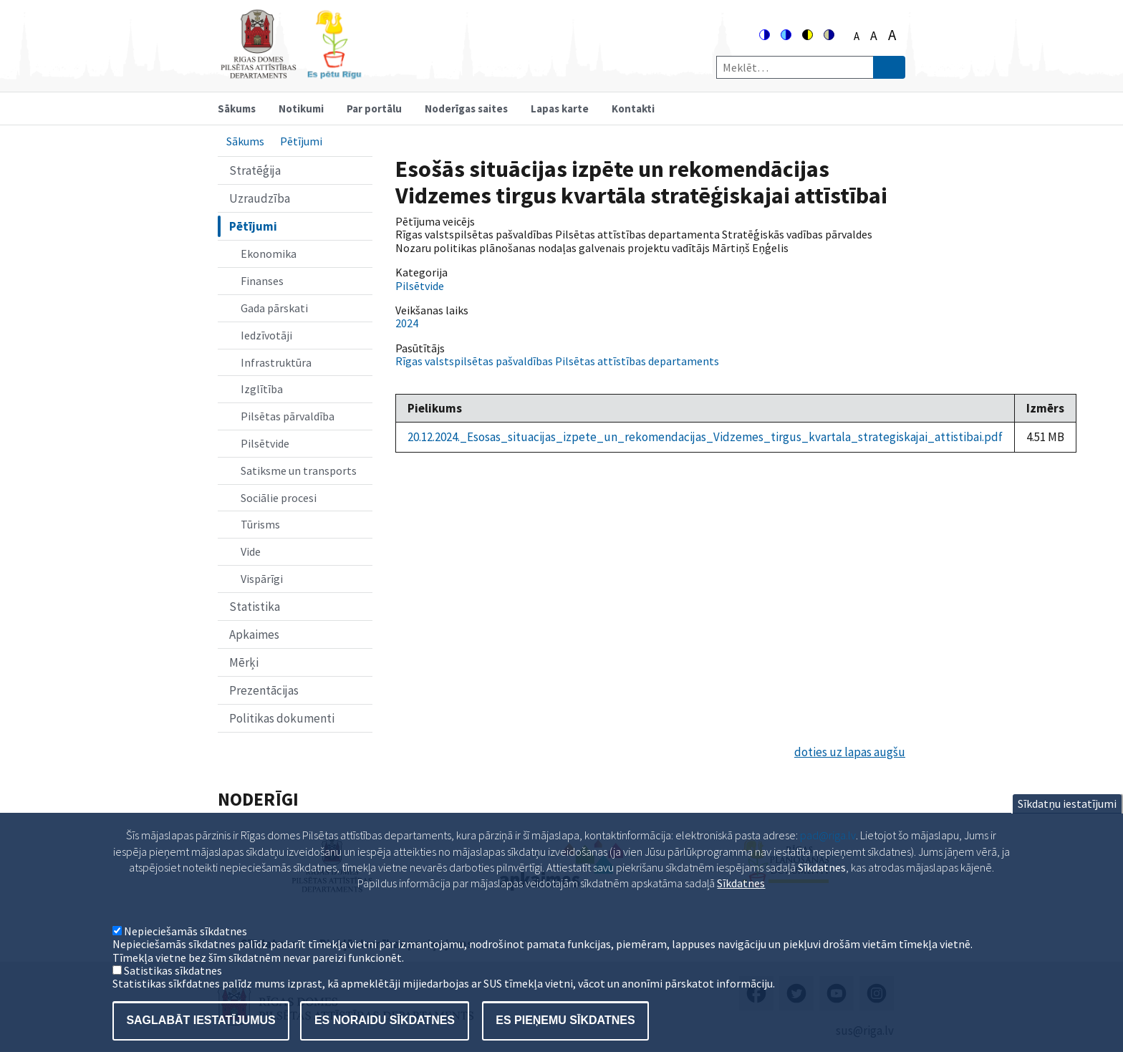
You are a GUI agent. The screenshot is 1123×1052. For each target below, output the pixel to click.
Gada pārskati (274, 308)
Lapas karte (560, 108)
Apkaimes (254, 634)
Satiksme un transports (299, 470)
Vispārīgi (262, 578)
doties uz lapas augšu (849, 752)
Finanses (262, 281)
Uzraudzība (259, 198)
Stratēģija (255, 170)
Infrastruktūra (276, 362)
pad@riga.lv (828, 853)
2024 (406, 323)
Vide (251, 551)
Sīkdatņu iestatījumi (1067, 821)
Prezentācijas (264, 690)
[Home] (291, 72)
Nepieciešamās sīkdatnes (185, 948)
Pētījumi (301, 141)
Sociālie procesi (279, 498)
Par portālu (374, 108)
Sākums (237, 108)
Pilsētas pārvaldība (287, 416)
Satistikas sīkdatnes (173, 987)
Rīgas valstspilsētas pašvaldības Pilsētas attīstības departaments (557, 361)
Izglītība (262, 389)
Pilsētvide (265, 443)
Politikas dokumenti (281, 718)
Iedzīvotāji (266, 335)
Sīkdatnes (741, 900)
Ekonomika (269, 253)
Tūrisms (260, 524)
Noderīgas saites (466, 108)
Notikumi (301, 108)
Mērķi (244, 662)
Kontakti (633, 108)
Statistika (254, 606)
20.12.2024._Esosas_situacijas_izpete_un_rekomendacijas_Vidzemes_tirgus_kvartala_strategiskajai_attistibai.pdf (705, 437)
